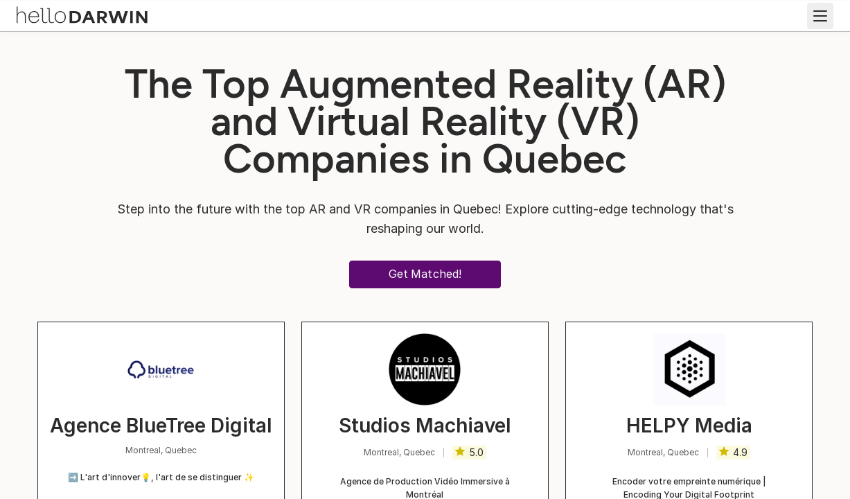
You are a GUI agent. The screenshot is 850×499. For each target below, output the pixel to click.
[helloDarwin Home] (84, 14)
